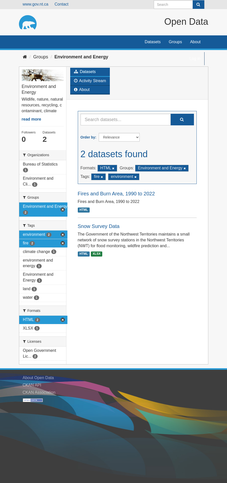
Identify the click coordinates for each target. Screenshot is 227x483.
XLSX (96, 254)
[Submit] (198, 4)
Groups (175, 42)
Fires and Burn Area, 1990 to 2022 (116, 193)
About (195, 42)
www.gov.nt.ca (35, 4)
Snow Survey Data (99, 226)
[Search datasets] (179, 4)
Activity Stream (90, 81)
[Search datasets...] (126, 119)
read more (31, 119)
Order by (88, 137)
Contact (61, 4)
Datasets (153, 42)
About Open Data (38, 378)
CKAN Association (39, 392)
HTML (84, 210)
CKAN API (32, 385)
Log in (194, 58)
